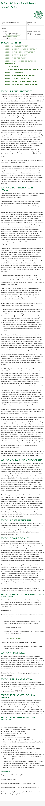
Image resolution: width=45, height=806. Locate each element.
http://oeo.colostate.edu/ (13, 35)
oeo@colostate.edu (11, 36)
